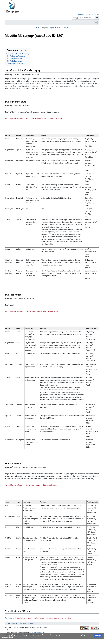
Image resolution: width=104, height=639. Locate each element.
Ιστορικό (66, 27)
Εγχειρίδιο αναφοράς (23, 618)
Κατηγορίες (9, 618)
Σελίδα (37, 27)
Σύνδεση (81, 14)
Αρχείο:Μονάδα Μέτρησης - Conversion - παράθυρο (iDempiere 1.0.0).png (31, 485)
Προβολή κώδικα (55, 27)
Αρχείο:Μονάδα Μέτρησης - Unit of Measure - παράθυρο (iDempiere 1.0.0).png (33, 118)
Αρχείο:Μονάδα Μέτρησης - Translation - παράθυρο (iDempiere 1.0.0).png (31, 311)
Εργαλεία (13, 623)
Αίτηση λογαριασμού (92, 14)
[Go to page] (97, 18)
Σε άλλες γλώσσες (28, 623)
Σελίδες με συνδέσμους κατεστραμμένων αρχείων (52, 618)
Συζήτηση (45, 27)
